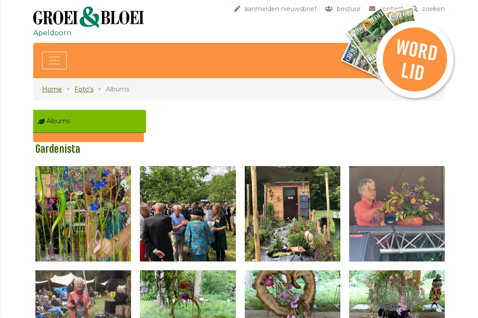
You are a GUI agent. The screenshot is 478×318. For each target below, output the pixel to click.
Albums (58, 121)
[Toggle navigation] (54, 60)
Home (52, 89)
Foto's (83, 89)
